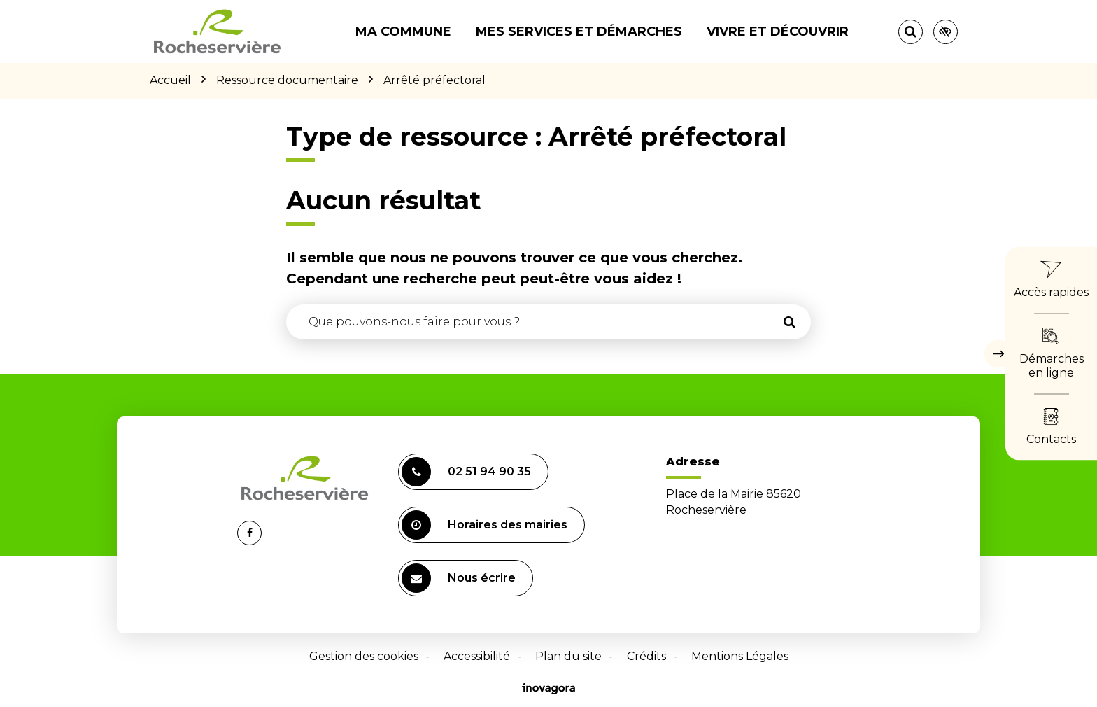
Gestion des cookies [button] (363, 656)
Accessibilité (477, 656)
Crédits (646, 656)
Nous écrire (459, 578)
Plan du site (568, 656)
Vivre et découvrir (778, 31)
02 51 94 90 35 (466, 471)
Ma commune (403, 31)
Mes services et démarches (579, 31)
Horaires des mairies (484, 525)
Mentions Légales (739, 656)
